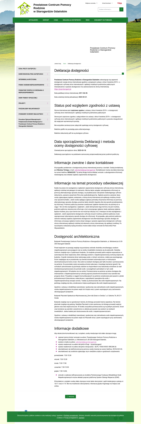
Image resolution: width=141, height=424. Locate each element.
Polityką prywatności (71, 415)
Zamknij (81, 418)
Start (64, 63)
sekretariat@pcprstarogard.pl (86, 342)
